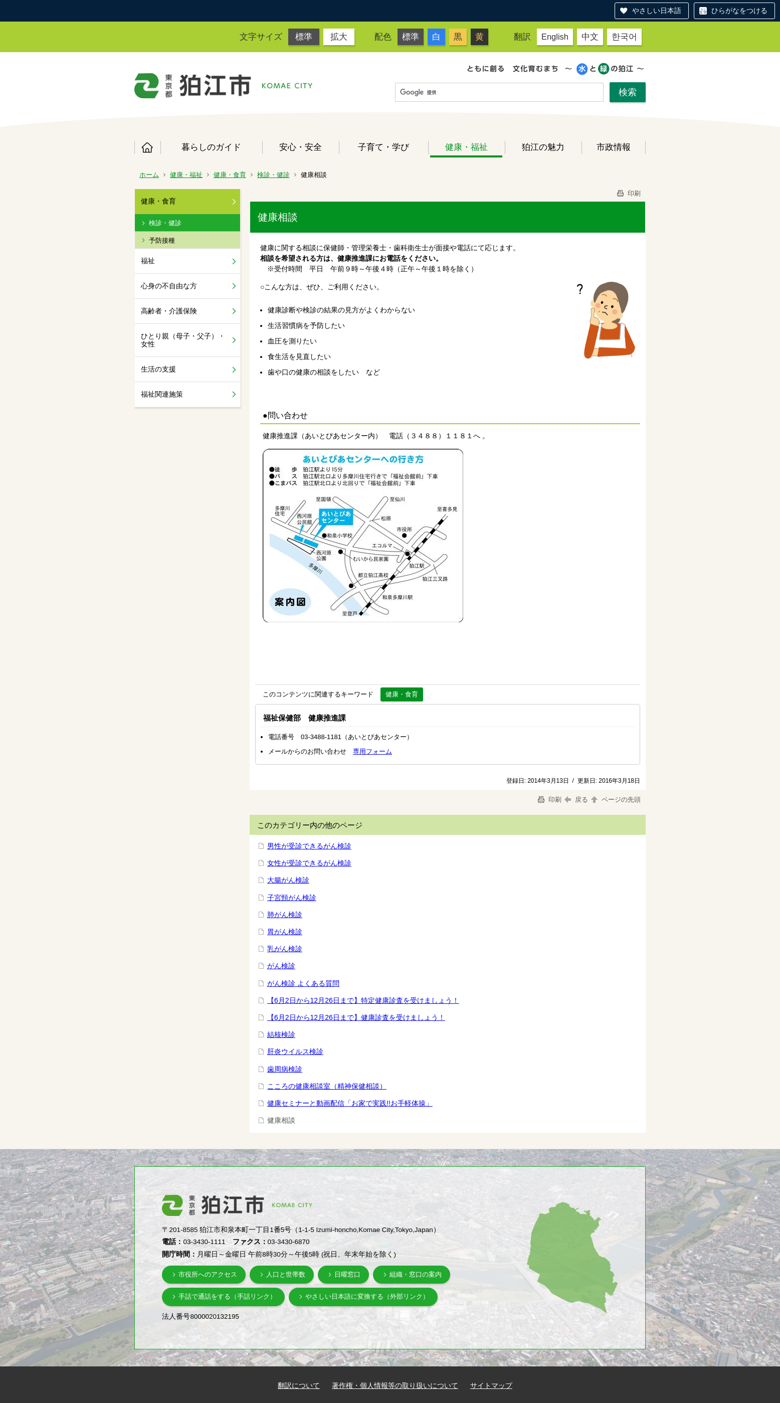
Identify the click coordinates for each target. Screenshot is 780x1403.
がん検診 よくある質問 (303, 983)
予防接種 (162, 240)
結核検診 (281, 1034)
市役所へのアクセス (207, 1274)
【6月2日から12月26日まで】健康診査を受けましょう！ (356, 1017)
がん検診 (281, 966)
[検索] (499, 92)
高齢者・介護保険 (169, 311)
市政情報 (614, 146)
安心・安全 (300, 146)
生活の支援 (158, 369)
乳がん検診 (284, 949)
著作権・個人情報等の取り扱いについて (395, 1385)
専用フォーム (372, 751)
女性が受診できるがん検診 (309, 863)
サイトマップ (491, 1385)
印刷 (628, 193)
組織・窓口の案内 (415, 1274)
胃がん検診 (284, 932)
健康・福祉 (466, 146)
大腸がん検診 (288, 880)
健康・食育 (230, 175)
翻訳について (299, 1385)
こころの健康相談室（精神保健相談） (326, 1086)
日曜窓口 (347, 1274)
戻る (576, 799)
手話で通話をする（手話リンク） (227, 1296)
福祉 (148, 261)
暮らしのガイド (211, 146)
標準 (303, 36)
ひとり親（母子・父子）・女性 (183, 340)
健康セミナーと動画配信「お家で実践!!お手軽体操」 (350, 1103)
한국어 (624, 36)
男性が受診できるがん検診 (309, 846)
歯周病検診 (284, 1069)
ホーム (147, 147)
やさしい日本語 (656, 11)
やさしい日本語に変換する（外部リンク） (367, 1296)
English (554, 36)
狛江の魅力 (543, 146)
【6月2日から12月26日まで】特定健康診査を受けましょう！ (363, 1000)
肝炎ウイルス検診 (295, 1051)
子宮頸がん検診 (291, 898)
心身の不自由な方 (169, 286)
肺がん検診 (284, 915)
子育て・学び (383, 146)
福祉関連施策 (162, 394)
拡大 (338, 36)
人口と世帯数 (285, 1274)
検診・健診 (273, 175)
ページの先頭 (615, 799)
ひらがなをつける (739, 11)
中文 (590, 36)
